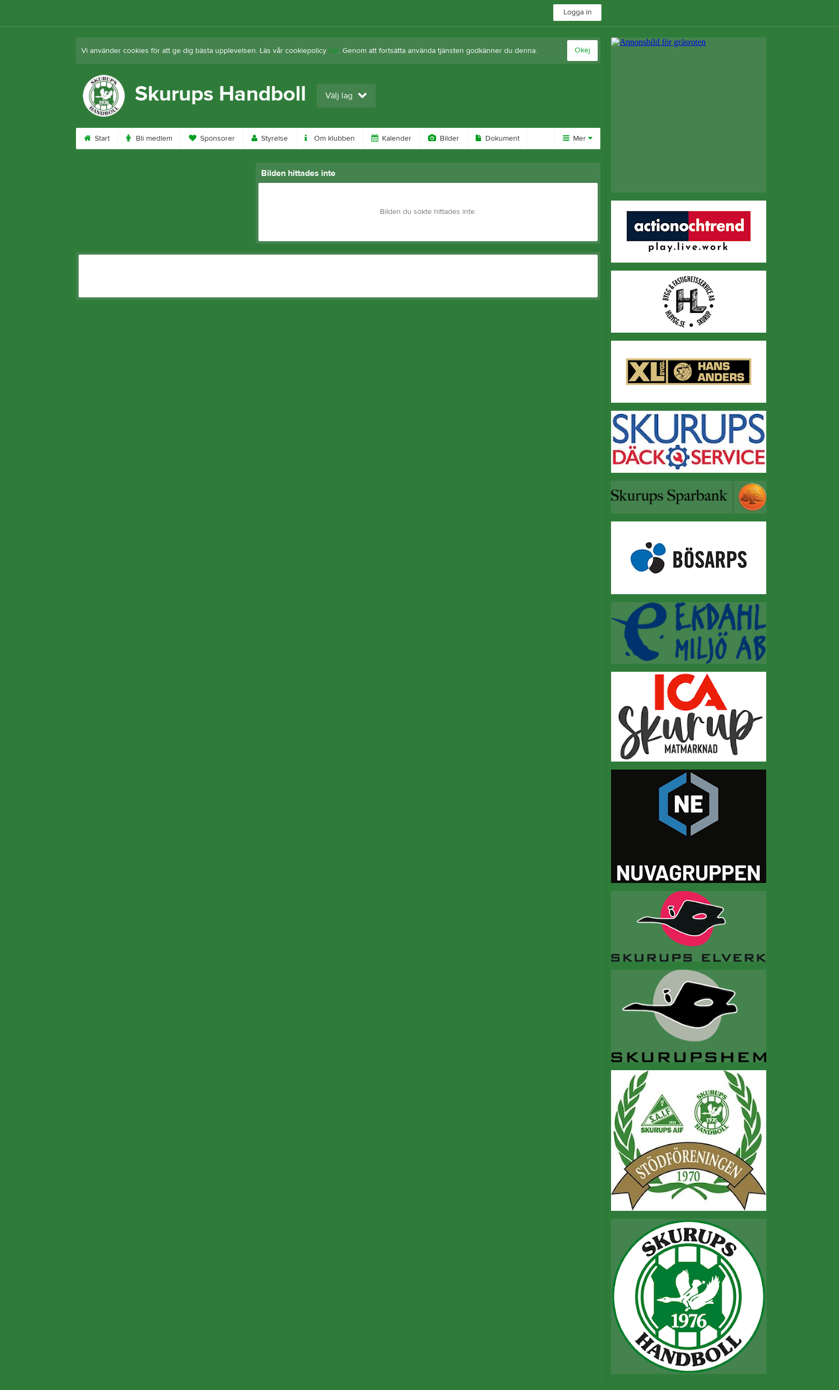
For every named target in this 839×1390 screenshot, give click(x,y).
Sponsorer (212, 138)
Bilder (443, 138)
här (334, 51)
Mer (577, 138)
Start (97, 138)
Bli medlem (149, 138)
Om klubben (329, 138)
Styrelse (269, 138)
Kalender (391, 138)
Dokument (498, 138)
